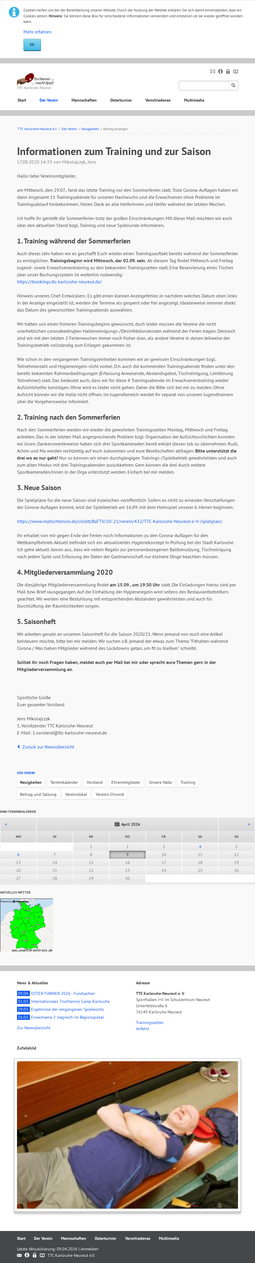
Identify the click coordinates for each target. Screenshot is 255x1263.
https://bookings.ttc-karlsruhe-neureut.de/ (59, 282)
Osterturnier (121, 100)
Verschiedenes (158, 100)
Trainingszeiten (150, 1022)
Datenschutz (228, 71)
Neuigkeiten (90, 129)
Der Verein (49, 100)
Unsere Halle (160, 782)
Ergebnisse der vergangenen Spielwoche (60, 1009)
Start (22, 100)
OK (32, 44)
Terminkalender (64, 782)
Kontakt (212, 71)
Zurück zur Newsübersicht (48, 747)
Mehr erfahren (37, 32)
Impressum (220, 71)
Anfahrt (142, 1028)
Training (188, 782)
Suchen (233, 85)
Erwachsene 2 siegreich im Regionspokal (60, 1017)
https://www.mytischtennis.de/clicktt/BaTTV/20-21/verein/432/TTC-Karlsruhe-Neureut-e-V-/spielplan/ (119, 521)
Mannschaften (84, 100)
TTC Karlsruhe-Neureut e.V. (37, 129)
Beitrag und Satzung (38, 794)
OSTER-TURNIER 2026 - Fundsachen (56, 993)
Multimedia (194, 100)
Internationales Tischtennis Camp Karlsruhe (63, 1001)
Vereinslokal (76, 794)
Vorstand (95, 782)
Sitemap (235, 71)
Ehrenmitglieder (125, 782)
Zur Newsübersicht (33, 1027)
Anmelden (89, 1249)
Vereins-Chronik (110, 794)
